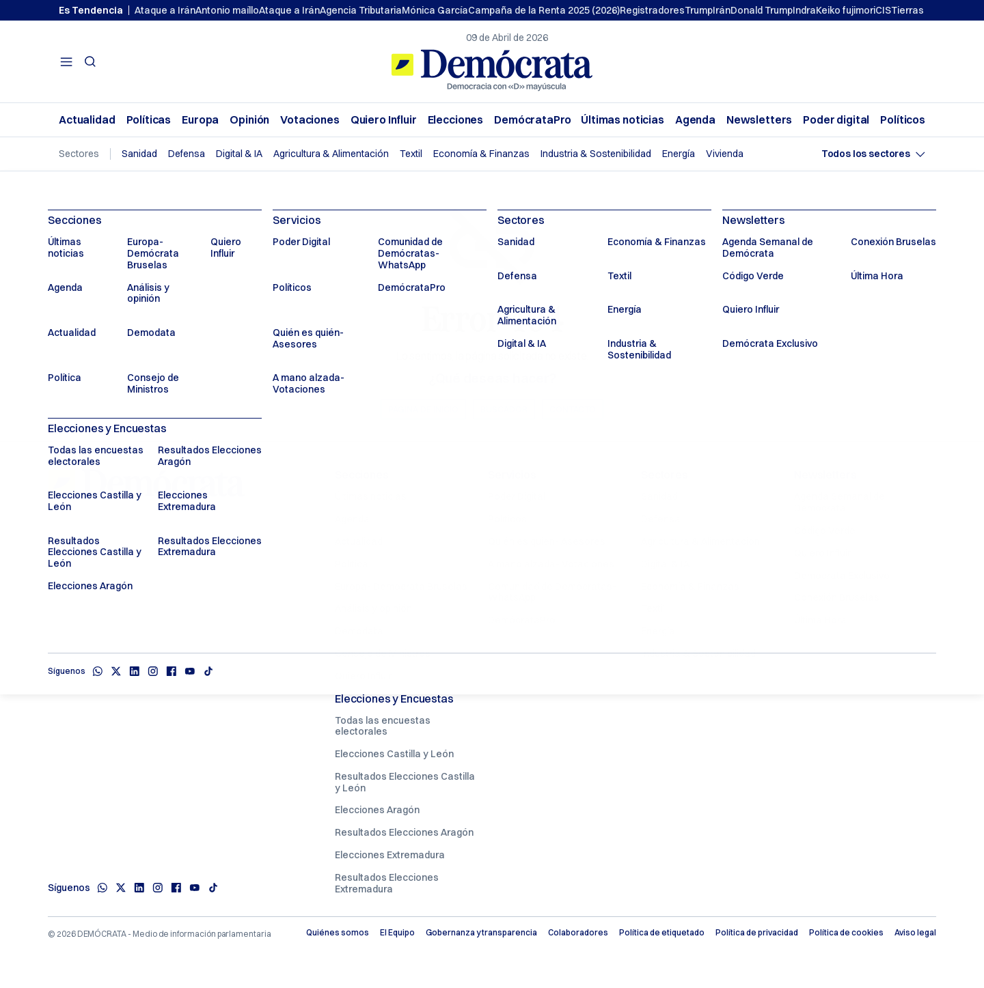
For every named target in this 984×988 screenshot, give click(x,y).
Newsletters (759, 120)
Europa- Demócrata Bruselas (401, 586)
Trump (699, 10)
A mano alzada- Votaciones (551, 564)
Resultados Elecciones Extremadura (387, 883)
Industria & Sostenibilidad (596, 154)
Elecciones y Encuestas (394, 698)
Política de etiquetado (662, 932)
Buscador (504, 409)
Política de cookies (846, 932)
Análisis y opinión (373, 608)
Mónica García (435, 10)
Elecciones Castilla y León (394, 754)
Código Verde (825, 530)
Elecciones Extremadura (390, 855)
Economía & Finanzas (481, 154)
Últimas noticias (622, 120)
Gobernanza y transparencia (481, 932)
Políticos (902, 120)
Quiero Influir (384, 120)
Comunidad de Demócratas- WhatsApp (552, 592)
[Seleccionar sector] (873, 154)
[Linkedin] (139, 887)
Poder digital (836, 120)
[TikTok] (213, 887)
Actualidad (87, 120)
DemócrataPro (532, 120)
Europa (200, 120)
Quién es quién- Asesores (546, 541)
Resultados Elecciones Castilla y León (405, 782)
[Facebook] (175, 887)
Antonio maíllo (227, 10)
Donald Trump (761, 10)
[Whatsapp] (102, 887)
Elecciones (456, 120)
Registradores (652, 10)
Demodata (359, 631)
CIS (883, 10)
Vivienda (724, 154)
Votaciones (310, 120)
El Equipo (397, 932)
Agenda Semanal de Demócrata (839, 502)
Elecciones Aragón (377, 810)
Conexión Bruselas (836, 597)
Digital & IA (239, 154)
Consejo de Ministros (382, 653)
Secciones (362, 474)
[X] (120, 887)
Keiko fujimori (845, 10)
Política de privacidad (756, 932)
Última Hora (820, 620)
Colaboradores (578, 932)
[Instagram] (157, 887)
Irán (721, 10)
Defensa (186, 154)
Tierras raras (921, 10)
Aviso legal (915, 932)
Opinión (249, 120)
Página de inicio (423, 409)
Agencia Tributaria (361, 10)
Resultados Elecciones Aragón (404, 832)
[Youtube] (194, 887)
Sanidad (139, 154)
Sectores (664, 474)
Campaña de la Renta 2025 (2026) (544, 10)
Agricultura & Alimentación (331, 154)
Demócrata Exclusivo (842, 575)
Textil (411, 154)
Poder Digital (516, 496)
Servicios (512, 474)
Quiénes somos (337, 932)
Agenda (695, 120)
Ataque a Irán (165, 10)
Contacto (572, 409)
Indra (804, 10)
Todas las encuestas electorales (382, 726)
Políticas (149, 120)
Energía (678, 154)
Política (351, 564)
